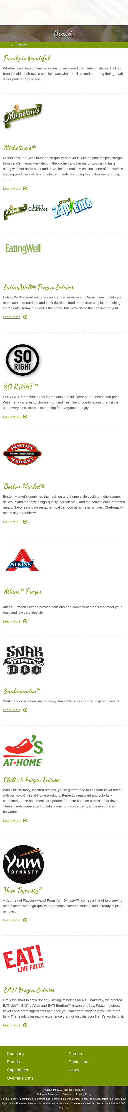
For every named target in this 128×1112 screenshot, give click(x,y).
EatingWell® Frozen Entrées (39, 287)
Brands (13, 1062)
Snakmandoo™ (22, 691)
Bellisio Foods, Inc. (74, 1089)
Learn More (11, 188)
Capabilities (17, 1070)
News (74, 1070)
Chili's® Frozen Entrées (32, 779)
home (7, 45)
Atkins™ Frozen (23, 591)
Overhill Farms (20, 1078)
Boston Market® (24, 486)
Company (15, 1053)
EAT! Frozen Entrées (29, 990)
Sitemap (67, 1094)
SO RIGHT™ (21, 386)
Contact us (78, 1062)
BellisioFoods (64, 13)
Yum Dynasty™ (23, 890)
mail (121, 11)
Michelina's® (20, 147)
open (6, 11)
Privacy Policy (83, 1094)
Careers (76, 1053)
